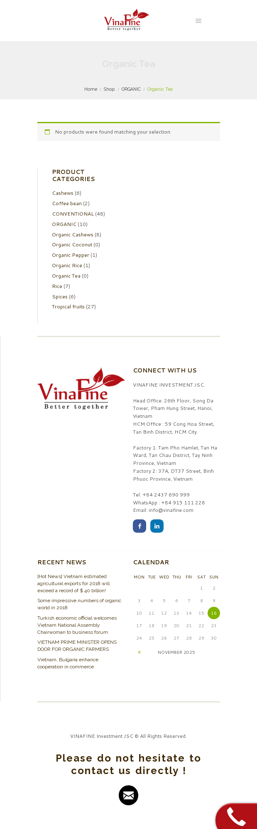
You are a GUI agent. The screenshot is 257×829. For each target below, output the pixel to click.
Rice (57, 286)
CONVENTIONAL (73, 213)
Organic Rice (67, 265)
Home (90, 89)
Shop (109, 89)
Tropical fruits (68, 306)
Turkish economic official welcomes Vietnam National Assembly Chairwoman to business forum (77, 625)
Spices (60, 296)
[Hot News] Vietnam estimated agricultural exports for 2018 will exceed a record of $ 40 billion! (73, 583)
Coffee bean (67, 203)
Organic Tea (66, 275)
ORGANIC (131, 89)
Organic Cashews (72, 234)
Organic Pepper (70, 254)
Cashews (62, 192)
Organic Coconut (72, 244)
